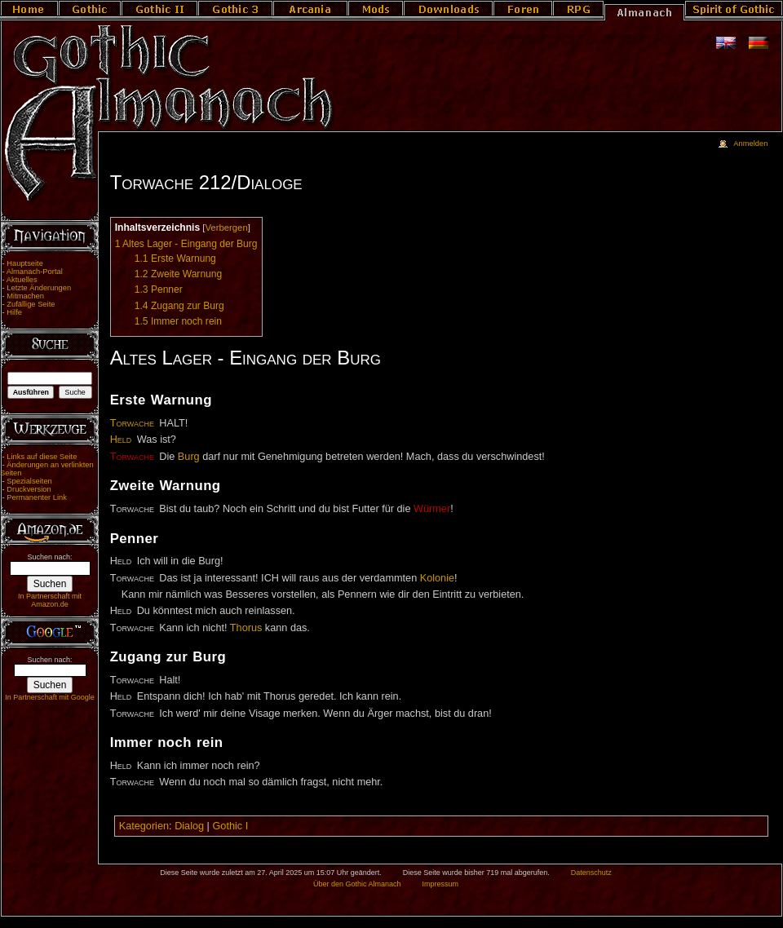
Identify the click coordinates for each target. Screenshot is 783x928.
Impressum (440, 884)
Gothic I (230, 826)
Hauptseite (25, 263)
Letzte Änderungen (39, 288)
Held (121, 439)
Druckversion (29, 489)
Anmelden (750, 143)
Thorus (246, 628)
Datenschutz (591, 872)
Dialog (189, 826)
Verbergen (226, 227)
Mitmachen (25, 296)
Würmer (432, 509)
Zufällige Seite (31, 304)
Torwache (132, 423)
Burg (189, 456)
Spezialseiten (29, 481)
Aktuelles (22, 280)
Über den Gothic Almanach (357, 884)
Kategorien (144, 826)
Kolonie (437, 578)
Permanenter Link (37, 497)
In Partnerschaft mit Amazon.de (50, 600)
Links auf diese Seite (42, 457)
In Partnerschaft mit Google (50, 697)
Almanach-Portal (35, 271)
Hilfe (14, 312)
